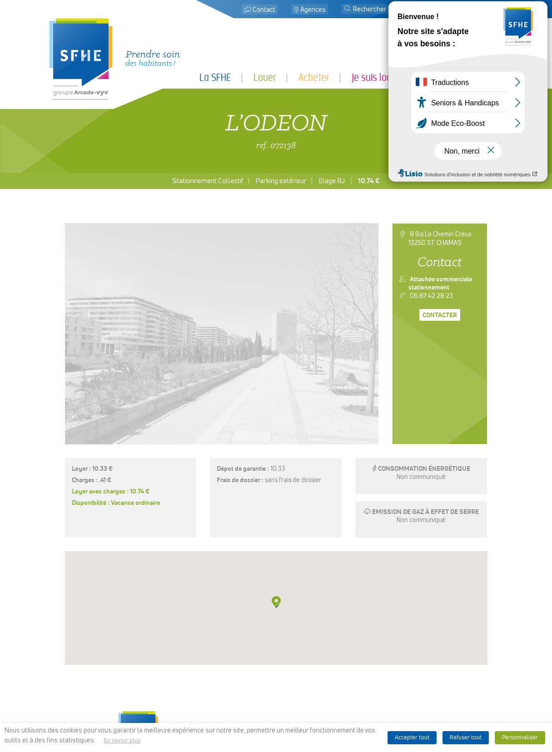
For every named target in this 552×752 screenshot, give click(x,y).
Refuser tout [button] (466, 738)
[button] (347, 9)
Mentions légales (368, 666)
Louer (265, 77)
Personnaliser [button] (520, 738)
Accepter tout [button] (412, 738)
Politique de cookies (368, 689)
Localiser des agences (276, 678)
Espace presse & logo (368, 659)
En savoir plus (122, 741)
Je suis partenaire (469, 77)
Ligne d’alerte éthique (368, 712)
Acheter (313, 77)
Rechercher (276, 685)
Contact (264, 9)
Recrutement (276, 700)
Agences (313, 9)
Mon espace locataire (460, 9)
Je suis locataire (382, 77)
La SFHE (215, 77)
